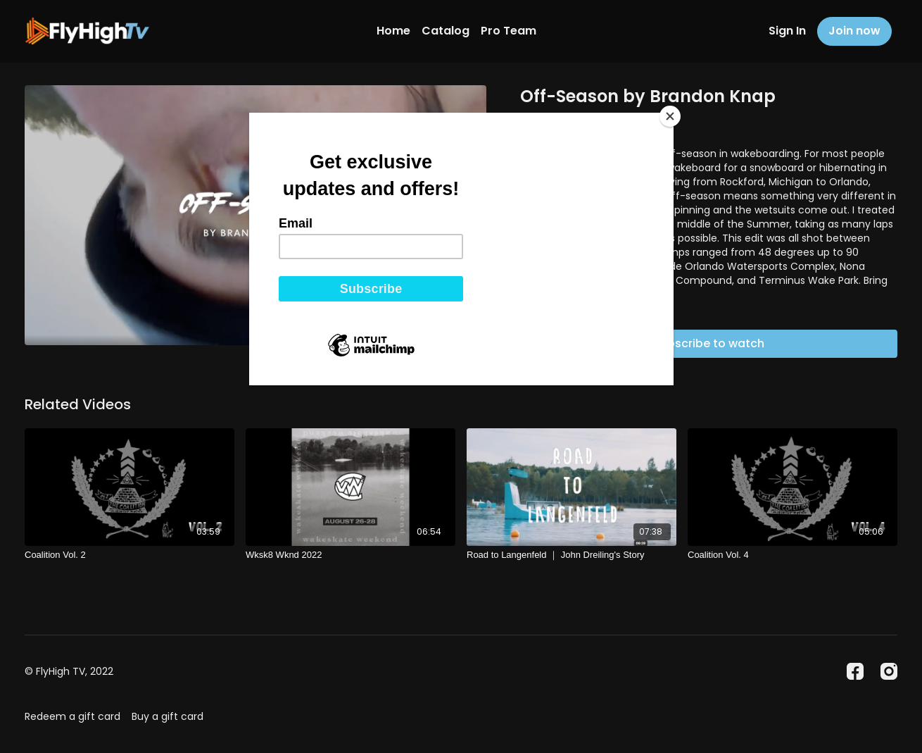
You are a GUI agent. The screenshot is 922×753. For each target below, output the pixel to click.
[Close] (670, 116)
